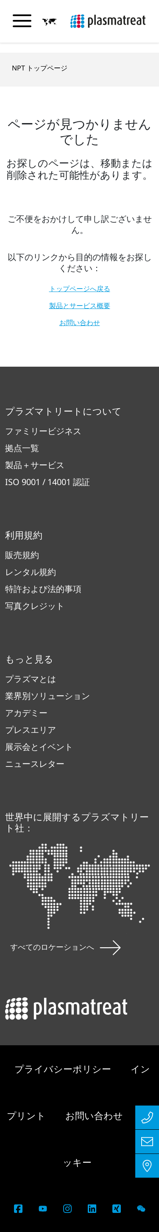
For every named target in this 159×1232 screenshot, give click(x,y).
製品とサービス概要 (79, 305)
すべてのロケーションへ (65, 947)
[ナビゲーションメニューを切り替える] (22, 20)
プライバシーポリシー (64, 1068)
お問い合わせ (79, 322)
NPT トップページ (39, 68)
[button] (50, 21)
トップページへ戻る (79, 288)
